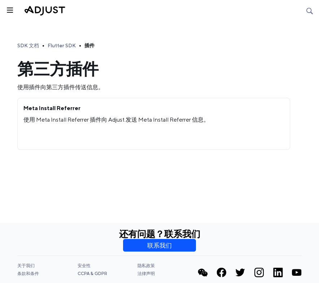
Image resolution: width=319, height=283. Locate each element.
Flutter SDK (62, 45)
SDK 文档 (28, 45)
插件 (89, 45)
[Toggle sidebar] (9, 9)
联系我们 (159, 245)
